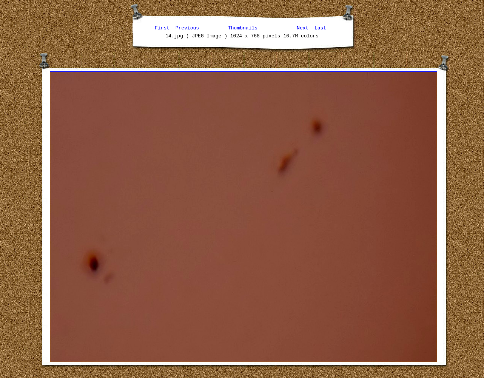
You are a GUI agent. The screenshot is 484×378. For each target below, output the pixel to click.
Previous (187, 27)
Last (320, 27)
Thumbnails (242, 27)
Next (302, 27)
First (162, 27)
